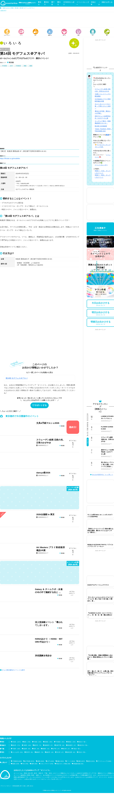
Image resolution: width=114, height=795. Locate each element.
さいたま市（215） (18, 752)
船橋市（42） (46, 748)
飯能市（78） (40, 752)
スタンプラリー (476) (47, 763)
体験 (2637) (82, 761)
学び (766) (25, 763)
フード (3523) (72, 761)
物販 (25, 65)
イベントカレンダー (101, 165)
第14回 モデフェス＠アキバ (17, 378)
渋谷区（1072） (17, 742)
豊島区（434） (72, 742)
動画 (107, 135)
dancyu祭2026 (43, 472)
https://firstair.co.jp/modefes (10, 158)
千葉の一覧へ (77, 748)
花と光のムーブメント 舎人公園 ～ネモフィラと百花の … (107, 464)
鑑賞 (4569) (41, 761)
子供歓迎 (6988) (17, 761)
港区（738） (27, 742)
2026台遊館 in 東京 (45, 514)
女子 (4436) (51, 761)
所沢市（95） (30, 752)
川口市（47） (61, 752)
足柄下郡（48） (60, 745)
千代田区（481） (61, 742)
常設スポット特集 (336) (64, 763)
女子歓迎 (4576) (30, 761)
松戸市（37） (57, 748)
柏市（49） (36, 748)
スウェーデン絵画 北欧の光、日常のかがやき (107, 439)
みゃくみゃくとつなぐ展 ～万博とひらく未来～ (103, 106)
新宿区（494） (49, 742)
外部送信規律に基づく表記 (19, 785)
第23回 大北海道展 (101, 126)
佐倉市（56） (27, 748)
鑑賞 (31, 65)
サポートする (39, 405)
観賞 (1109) (15, 763)
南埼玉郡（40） (71, 752)
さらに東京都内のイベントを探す (13, 670)
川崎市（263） (27, 745)
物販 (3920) (61, 761)
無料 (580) (35, 763)
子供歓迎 (18, 65)
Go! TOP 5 (88, 442)
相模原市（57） (49, 745)
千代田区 (4, 65)
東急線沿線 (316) (79, 763)
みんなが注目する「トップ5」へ (101, 474)
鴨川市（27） (67, 748)
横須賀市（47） (72, 745)
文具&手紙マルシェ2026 (47, 423)
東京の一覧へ (83, 742)
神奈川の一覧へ (83, 745)
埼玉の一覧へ (82, 752)
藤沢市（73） (38, 745)
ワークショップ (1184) (105, 761)
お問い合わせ (30, 785)
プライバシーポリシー (6, 785)
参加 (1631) (92, 761)
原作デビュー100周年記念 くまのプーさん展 (107, 452)
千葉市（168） (16, 748)
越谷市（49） (50, 752)
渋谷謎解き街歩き (43, 655)
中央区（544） (38, 742)
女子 (11, 65)
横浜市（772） (16, 745)
